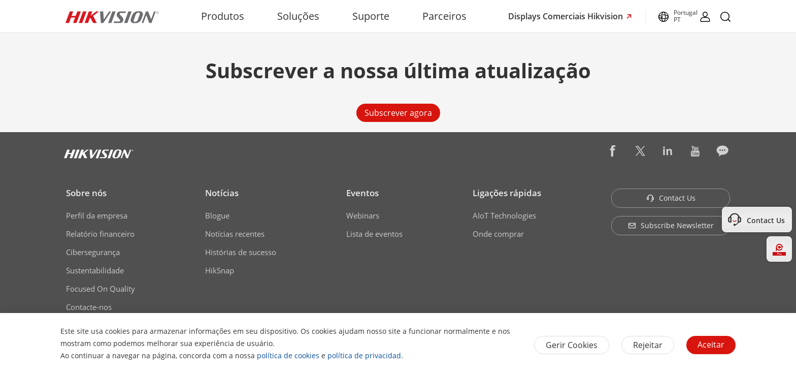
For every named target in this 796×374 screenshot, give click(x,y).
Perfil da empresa (96, 215)
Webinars (362, 215)
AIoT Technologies (504, 215)
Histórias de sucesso (240, 252)
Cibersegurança (93, 252)
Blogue (217, 215)
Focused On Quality (100, 289)
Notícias (222, 193)
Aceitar (711, 344)
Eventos (362, 193)
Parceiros (444, 16)
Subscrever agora (398, 112)
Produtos (222, 16)
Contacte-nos (89, 307)
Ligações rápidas (507, 193)
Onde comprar (498, 234)
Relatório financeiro (100, 234)
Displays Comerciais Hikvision (566, 16)
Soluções (298, 16)
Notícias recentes (234, 234)
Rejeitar (647, 345)
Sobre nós (86, 193)
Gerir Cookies (572, 345)
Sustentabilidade (95, 270)
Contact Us (670, 198)
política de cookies (288, 355)
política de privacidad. (365, 355)
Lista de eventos (374, 234)
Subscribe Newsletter (671, 225)
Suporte (370, 16)
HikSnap (219, 270)
